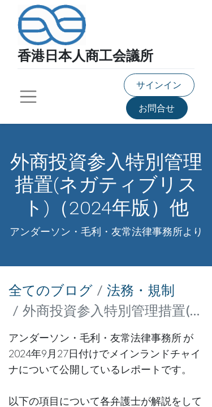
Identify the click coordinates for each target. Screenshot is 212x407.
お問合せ (157, 107)
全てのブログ (50, 290)
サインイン (158, 84)
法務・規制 (141, 290)
